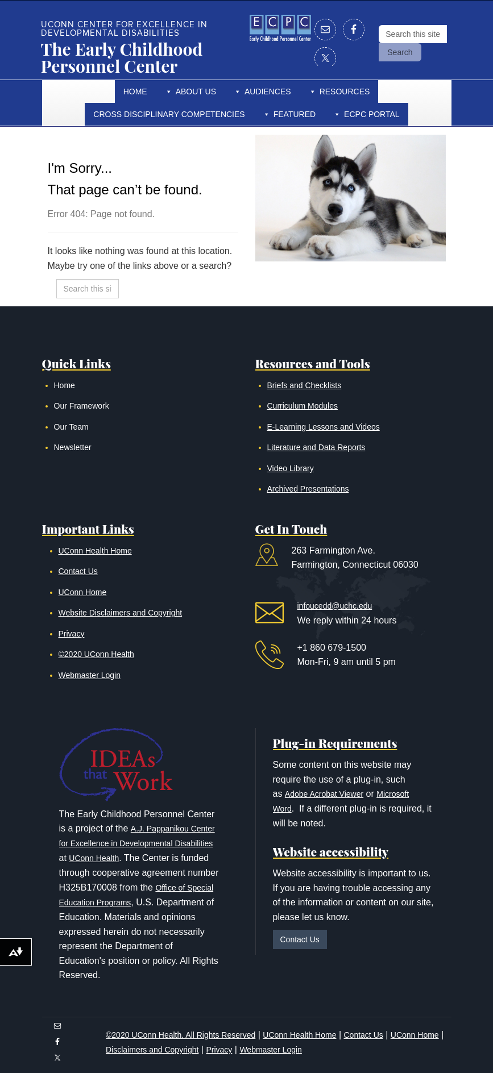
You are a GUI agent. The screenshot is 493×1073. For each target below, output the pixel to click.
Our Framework (81, 405)
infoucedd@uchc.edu (334, 605)
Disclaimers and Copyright (152, 1049)
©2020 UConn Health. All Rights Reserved (180, 1034)
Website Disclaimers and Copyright (121, 612)
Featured (295, 114)
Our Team (71, 426)
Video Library (290, 468)
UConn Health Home (95, 550)
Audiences (268, 91)
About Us (196, 91)
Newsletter (73, 447)
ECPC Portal (372, 114)
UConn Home (83, 592)
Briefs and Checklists (304, 385)
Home (135, 91)
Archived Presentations (308, 488)
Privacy (72, 633)
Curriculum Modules (302, 405)
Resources (345, 91)
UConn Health (94, 858)
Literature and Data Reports (316, 447)
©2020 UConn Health (96, 654)
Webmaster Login (90, 675)
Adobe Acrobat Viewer (324, 793)
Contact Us (78, 571)
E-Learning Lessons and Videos (323, 426)
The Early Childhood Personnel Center (122, 57)
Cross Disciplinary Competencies (169, 114)
